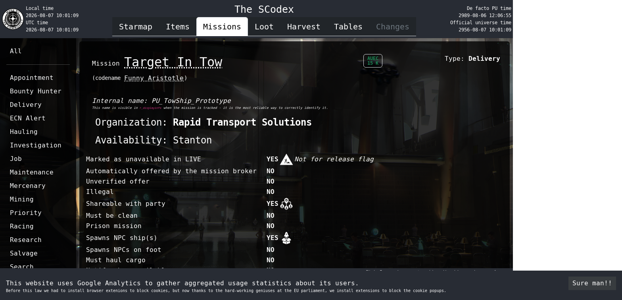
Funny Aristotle (154, 78)
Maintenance (32, 172)
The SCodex (264, 9)
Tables (348, 26)
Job (16, 159)
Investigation (35, 145)
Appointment (32, 77)
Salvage (24, 253)
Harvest (304, 26)
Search (22, 267)
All (16, 51)
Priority (26, 213)
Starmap (135, 26)
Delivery (26, 104)
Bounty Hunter (35, 91)
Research (26, 240)
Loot (264, 26)
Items (178, 26)
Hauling (24, 131)
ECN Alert (28, 118)
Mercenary (28, 186)
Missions (222, 26)
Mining (22, 199)
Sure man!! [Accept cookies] (592, 283)
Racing (22, 226)
